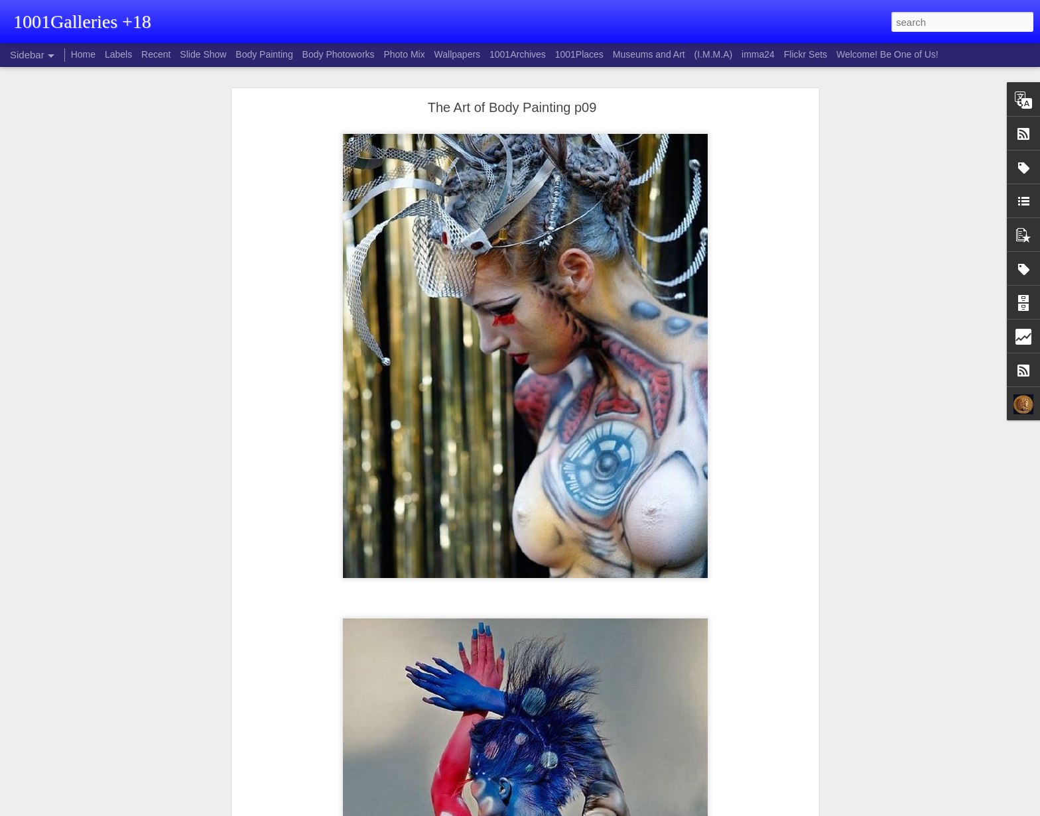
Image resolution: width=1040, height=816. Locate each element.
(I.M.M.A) (713, 54)
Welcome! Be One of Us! (887, 54)
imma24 (758, 54)
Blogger (547, 809)
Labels (118, 54)
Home (83, 54)
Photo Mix (403, 54)
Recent (155, 54)
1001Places (579, 54)
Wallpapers (457, 54)
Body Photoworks (338, 54)
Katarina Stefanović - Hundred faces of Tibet (110, 796)
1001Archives (517, 54)
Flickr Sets (805, 54)
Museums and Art (649, 54)
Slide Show (203, 54)
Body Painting (263, 54)
